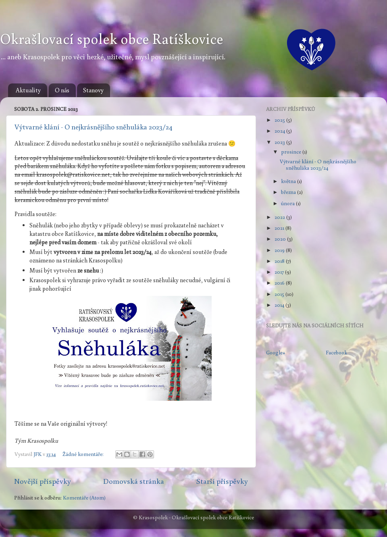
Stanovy (93, 90)
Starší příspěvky (222, 481)
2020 (281, 238)
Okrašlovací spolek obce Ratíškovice (111, 38)
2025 (280, 119)
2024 (280, 130)
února (288, 203)
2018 (280, 260)
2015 (280, 294)
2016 (280, 282)
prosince (291, 151)
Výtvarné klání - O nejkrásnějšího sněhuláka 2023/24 (93, 126)
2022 (280, 217)
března (289, 192)
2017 (280, 271)
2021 (280, 227)
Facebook (336, 352)
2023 (280, 142)
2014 (280, 304)
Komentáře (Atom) (84, 497)
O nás (62, 90)
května (289, 181)
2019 (280, 250)
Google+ (275, 352)
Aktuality (28, 90)
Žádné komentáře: (83, 454)
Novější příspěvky (42, 481)
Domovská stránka (133, 481)
